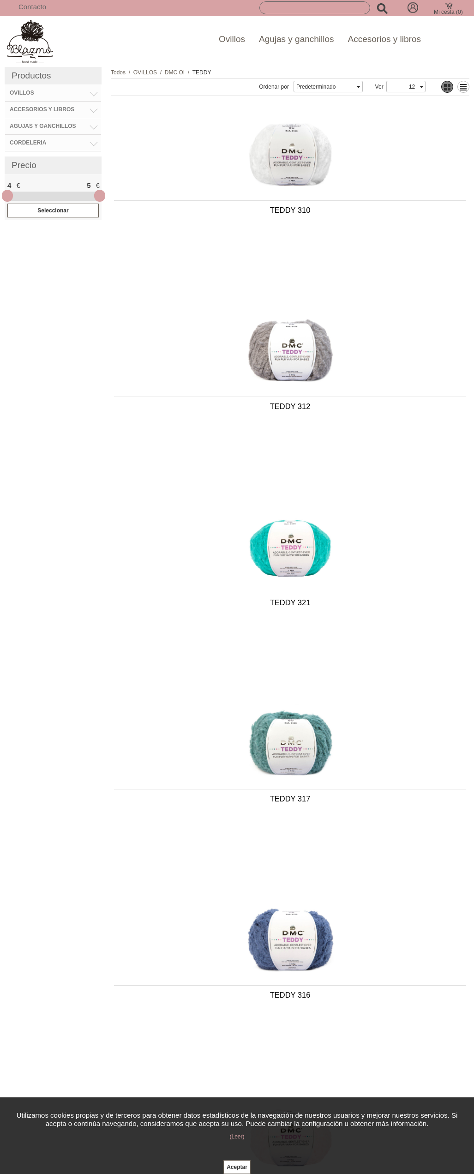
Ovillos (232, 39)
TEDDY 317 (374, 369)
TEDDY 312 (374, 215)
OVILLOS (145, 72)
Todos (118, 72)
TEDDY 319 (374, 524)
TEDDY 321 (198, 369)
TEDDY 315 (374, 988)
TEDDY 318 (374, 833)
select (358, 87)
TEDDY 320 (198, 833)
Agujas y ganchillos (296, 39)
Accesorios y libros (384, 39)
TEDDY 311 (198, 988)
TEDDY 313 (198, 678)
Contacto (32, 7)
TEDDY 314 (374, 678)
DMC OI (175, 72)
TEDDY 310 (198, 215)
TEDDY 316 (198, 524)
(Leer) (236, 1136)
